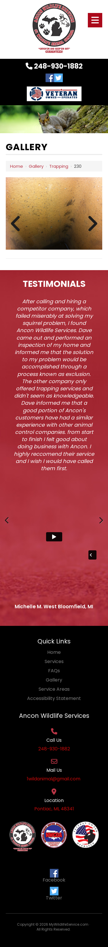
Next (100, 526)
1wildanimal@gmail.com (54, 779)
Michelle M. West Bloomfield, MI (54, 606)
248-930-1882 (54, 66)
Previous (7, 526)
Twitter (54, 894)
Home (16, 166)
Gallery (36, 166)
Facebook (54, 876)
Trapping (58, 166)
